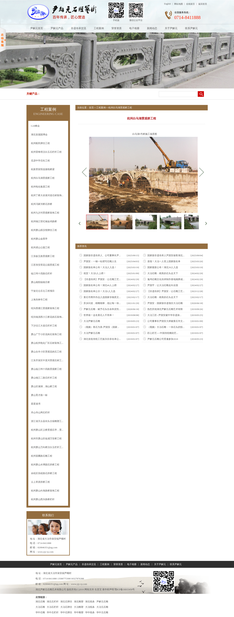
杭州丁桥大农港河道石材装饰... (47, 195)
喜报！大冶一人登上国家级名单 (163, 261)
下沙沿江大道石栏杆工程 (44, 325)
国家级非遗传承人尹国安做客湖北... (166, 255)
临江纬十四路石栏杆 (41, 273)
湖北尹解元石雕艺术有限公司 (51, 589)
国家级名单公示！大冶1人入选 (99, 291)
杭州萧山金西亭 (39, 238)
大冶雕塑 (78, 607)
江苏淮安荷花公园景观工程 (45, 264)
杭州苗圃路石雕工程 (41, 456)
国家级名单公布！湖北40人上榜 (100, 285)
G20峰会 (35, 125)
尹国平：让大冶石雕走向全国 (162, 285)
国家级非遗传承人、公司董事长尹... (102, 255)
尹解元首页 (36, 28)
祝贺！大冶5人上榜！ (95, 273)
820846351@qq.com (47, 547)
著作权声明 (108, 589)
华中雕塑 (78, 612)
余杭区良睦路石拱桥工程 (44, 473)
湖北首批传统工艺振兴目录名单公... (102, 339)
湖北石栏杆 (53, 601)
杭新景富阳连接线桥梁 (43, 169)
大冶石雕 (40, 607)
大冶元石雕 (102, 607)
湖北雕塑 (78, 601)
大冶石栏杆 (53, 607)
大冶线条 (90, 607)
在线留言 (190, 4)
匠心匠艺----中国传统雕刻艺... (162, 333)
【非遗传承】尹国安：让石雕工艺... (102, 279)
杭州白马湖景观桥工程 (43, 178)
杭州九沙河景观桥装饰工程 (45, 212)
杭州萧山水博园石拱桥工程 (45, 464)
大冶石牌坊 (66, 607)
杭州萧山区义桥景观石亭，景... (47, 429)
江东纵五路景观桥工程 (43, 256)
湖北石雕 (40, 601)
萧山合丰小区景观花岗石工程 (46, 351)
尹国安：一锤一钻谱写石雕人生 (100, 261)
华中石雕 (40, 612)
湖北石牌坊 (66, 601)
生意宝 (98, 589)
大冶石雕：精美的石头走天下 (162, 273)
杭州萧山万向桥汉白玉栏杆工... (47, 447)
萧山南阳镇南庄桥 (40, 282)
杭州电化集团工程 (40, 186)
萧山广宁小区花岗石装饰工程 (46, 334)
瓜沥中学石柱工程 (40, 160)
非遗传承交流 (78, 28)
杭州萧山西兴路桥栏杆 (43, 499)
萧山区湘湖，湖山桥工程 (44, 386)
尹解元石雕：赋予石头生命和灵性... (102, 309)
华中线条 (90, 612)
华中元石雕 (102, 612)
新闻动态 (152, 28)
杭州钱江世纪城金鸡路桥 (44, 221)
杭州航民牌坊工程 (40, 143)
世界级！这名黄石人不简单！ (99, 315)
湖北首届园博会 (39, 134)
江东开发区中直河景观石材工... (47, 360)
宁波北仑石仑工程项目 (43, 291)
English (167, 4)
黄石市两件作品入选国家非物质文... (102, 297)
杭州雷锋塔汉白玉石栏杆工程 (46, 152)
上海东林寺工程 (39, 299)
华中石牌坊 (66, 612)
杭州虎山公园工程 (40, 247)
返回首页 (202, 4)
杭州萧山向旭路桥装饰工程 (45, 490)
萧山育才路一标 (39, 395)
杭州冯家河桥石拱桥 (41, 204)
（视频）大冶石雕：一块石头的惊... (166, 327)
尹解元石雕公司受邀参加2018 (162, 339)
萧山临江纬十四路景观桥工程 (46, 369)
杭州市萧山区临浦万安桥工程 (46, 438)
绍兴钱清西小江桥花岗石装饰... (47, 317)
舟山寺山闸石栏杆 (40, 412)
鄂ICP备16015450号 (125, 589)
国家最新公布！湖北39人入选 (162, 267)
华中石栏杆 (53, 612)
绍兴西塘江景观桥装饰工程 (45, 308)
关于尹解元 (171, 28)
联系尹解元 (191, 28)
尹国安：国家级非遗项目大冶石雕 (165, 303)
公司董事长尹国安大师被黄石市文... (166, 321)
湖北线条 (90, 601)
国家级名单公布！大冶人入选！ (100, 267)
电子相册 (134, 28)
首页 (91, 107)
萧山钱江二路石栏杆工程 (44, 377)
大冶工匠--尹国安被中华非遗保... (164, 315)
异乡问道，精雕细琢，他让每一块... (102, 303)
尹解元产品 (57, 28)
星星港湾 (35, 403)
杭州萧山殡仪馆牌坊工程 (44, 230)
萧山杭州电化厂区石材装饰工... (47, 343)
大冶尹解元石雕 (92, 321)
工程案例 (99, 28)
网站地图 (178, 4)
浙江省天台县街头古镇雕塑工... (47, 421)
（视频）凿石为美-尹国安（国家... (101, 327)
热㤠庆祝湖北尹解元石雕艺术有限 (165, 309)
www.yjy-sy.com (45, 551)
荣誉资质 (116, 28)
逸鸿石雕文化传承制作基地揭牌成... (166, 279)
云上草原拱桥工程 (40, 482)
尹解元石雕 (102, 601)
